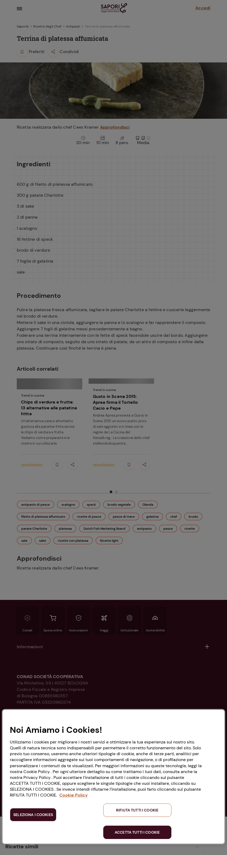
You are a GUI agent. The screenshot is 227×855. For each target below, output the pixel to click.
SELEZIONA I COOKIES (33, 814)
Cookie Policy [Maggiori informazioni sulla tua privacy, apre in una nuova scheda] (73, 795)
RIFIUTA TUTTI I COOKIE (137, 810)
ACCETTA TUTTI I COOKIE (137, 832)
